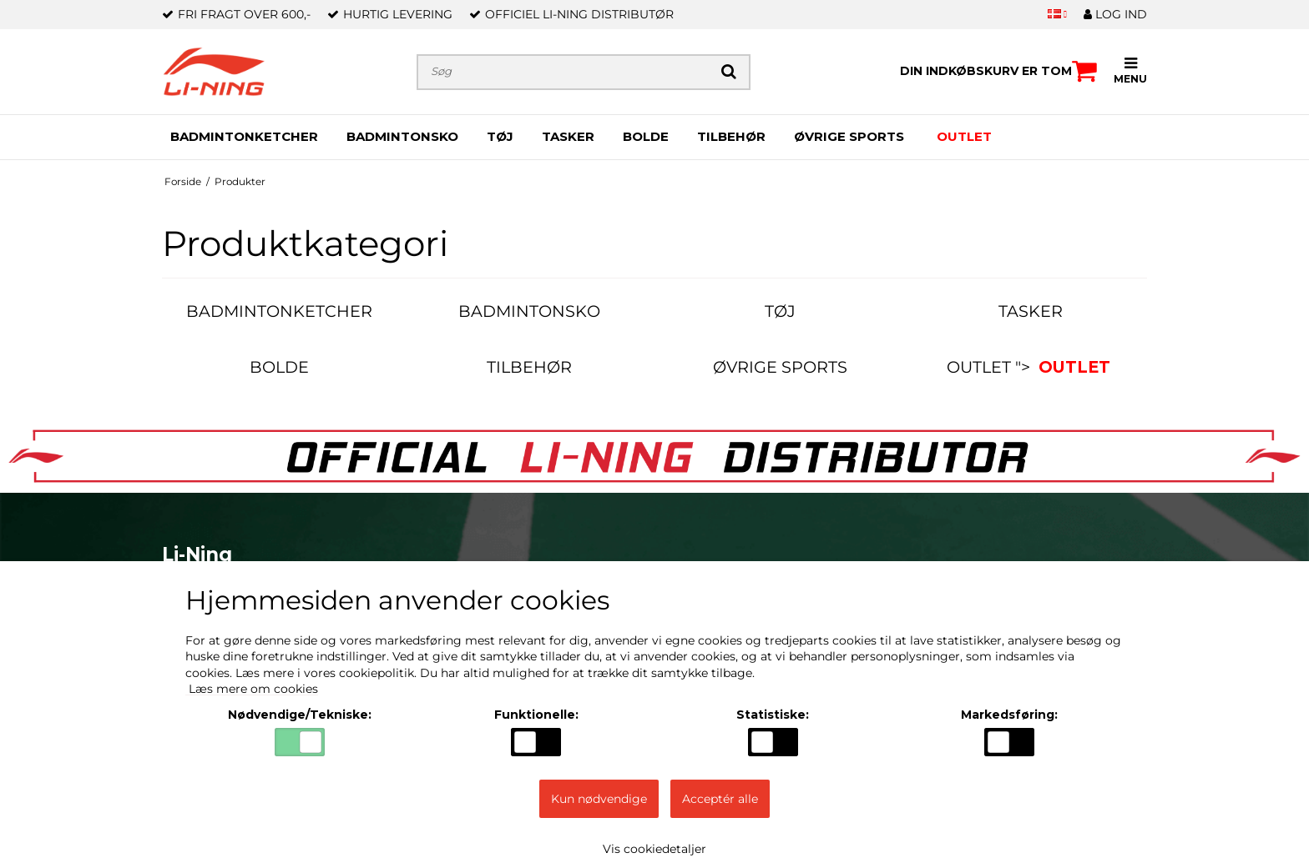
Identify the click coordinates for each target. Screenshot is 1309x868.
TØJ (500, 136)
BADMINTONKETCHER (244, 136)
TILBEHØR (731, 136)
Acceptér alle (720, 798)
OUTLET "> (1030, 367)
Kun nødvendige (599, 798)
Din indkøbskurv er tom (998, 70)
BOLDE (646, 136)
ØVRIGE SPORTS (849, 136)
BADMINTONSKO (402, 136)
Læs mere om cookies (251, 689)
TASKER (568, 136)
